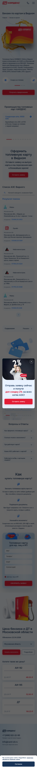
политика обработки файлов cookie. (17, 758)
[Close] (31, 361)
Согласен (18, 764)
